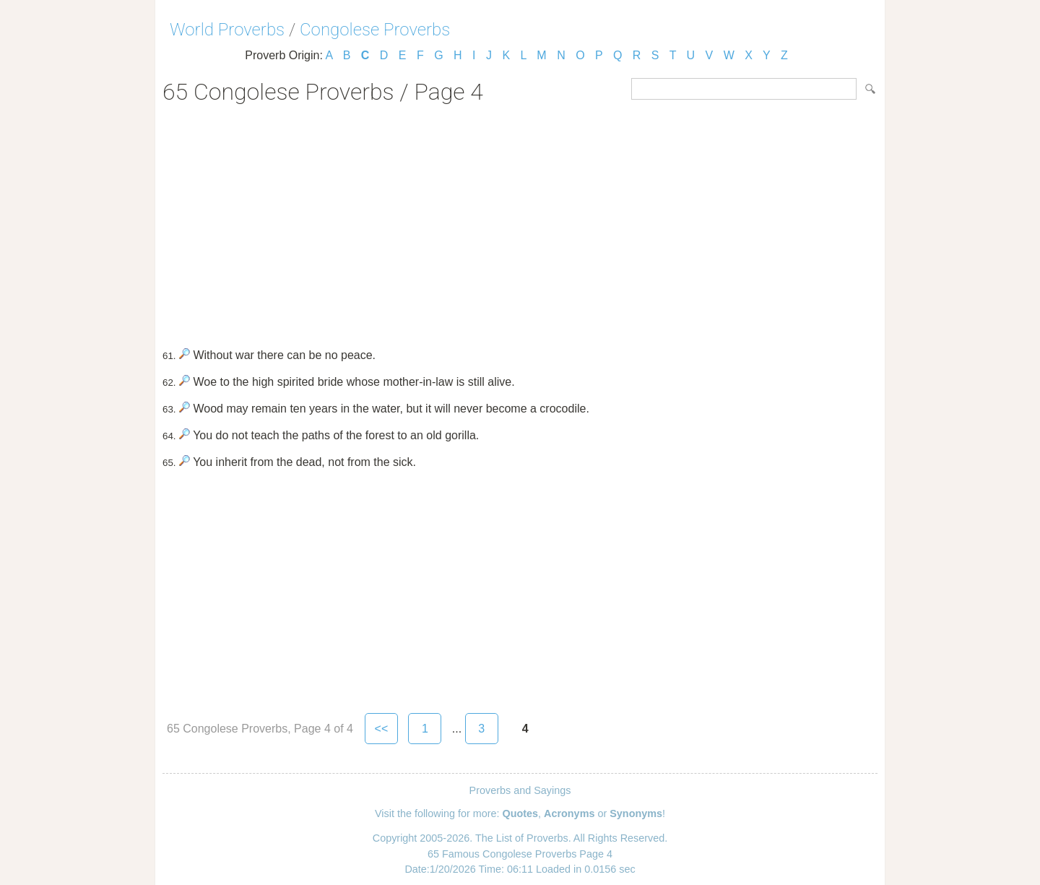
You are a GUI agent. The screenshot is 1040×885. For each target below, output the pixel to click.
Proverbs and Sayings (520, 790)
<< (382, 728)
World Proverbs (227, 30)
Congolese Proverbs (375, 30)
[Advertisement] (520, 221)
